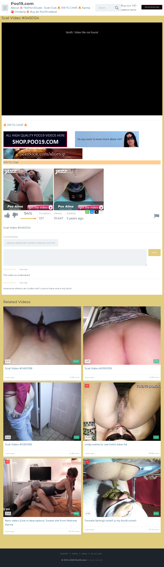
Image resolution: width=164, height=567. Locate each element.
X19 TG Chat (10, 162)
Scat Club (50, 7)
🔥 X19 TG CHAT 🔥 (69, 7)
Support (64, 554)
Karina (86, 7)
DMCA (84, 554)
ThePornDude (32, 7)
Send (154, 252)
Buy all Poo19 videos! (43, 11)
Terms (75, 554)
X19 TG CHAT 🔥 (17, 125)
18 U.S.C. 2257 (96, 554)
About (15, 7)
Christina (20, 11)
